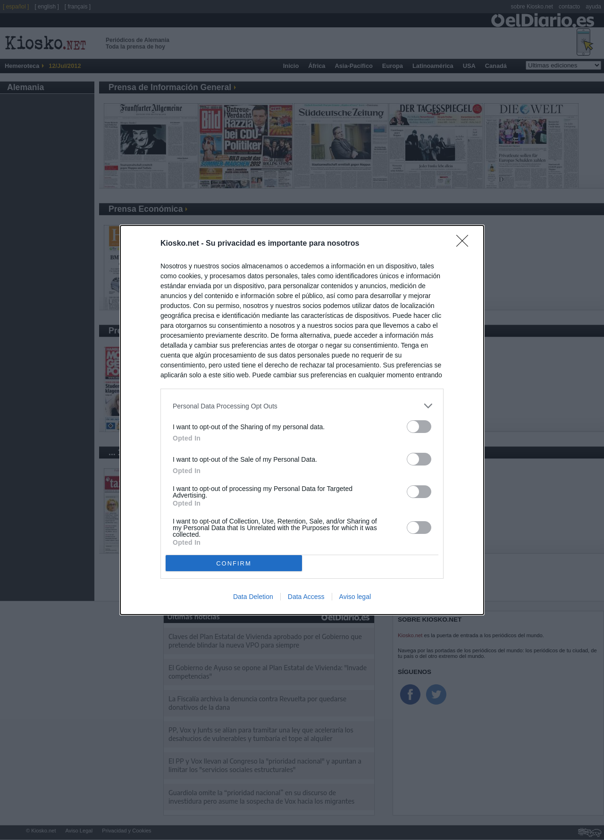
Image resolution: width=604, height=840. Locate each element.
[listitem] (302, 406)
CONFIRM (234, 563)
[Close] (465, 244)
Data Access (306, 596)
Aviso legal (355, 596)
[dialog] (302, 420)
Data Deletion (253, 596)
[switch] (419, 426)
